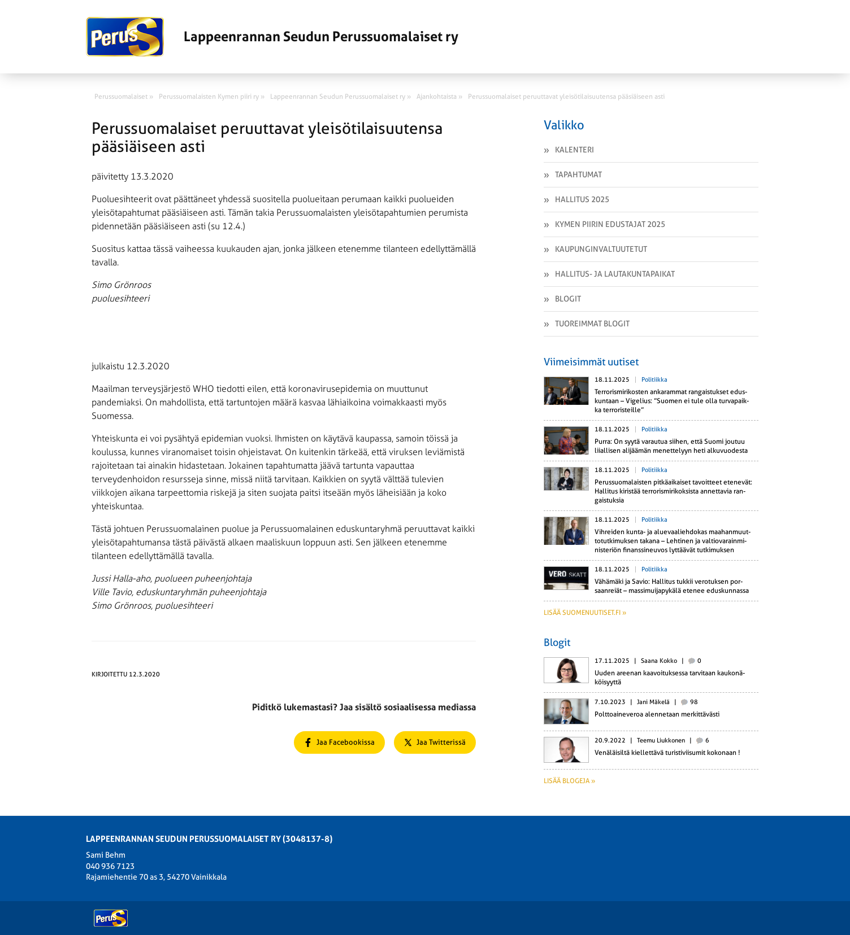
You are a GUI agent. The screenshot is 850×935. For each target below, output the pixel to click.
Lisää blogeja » (569, 781)
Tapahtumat (578, 174)
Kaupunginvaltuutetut (601, 249)
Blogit (568, 298)
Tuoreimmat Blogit (592, 323)
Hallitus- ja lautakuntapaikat (615, 273)
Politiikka (654, 380)
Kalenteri (574, 149)
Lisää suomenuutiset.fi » (585, 613)
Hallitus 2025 (582, 199)
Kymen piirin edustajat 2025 (610, 224)
